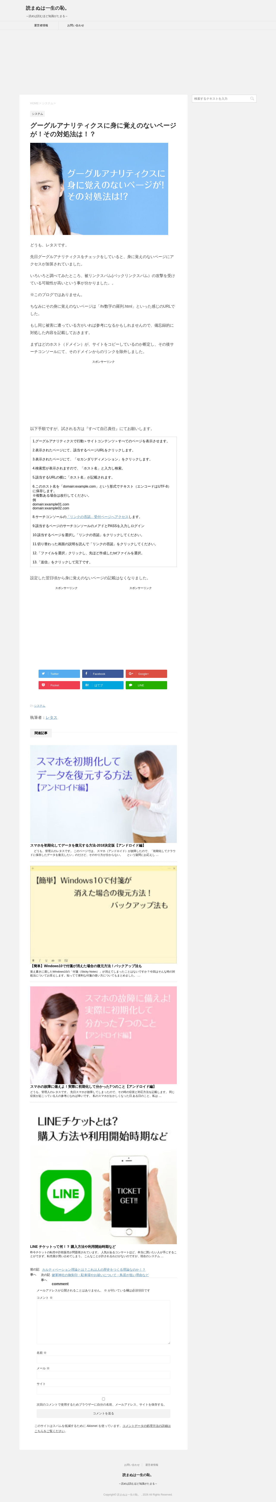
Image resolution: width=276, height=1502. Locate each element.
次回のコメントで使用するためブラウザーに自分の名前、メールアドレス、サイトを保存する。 (101, 1404)
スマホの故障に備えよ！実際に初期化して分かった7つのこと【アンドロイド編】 (93, 1086)
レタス (51, 717)
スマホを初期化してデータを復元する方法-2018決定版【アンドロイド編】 (88, 845)
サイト (41, 1383)
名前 (42, 1352)
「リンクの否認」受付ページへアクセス (97, 517)
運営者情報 (41, 25)
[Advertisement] (138, 62)
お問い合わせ (75, 25)
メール (43, 1368)
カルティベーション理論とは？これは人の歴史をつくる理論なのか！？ (94, 1269)
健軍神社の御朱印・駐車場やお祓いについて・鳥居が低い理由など (100, 1275)
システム (39, 705)
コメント (45, 1297)
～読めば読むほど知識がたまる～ (138, 1483)
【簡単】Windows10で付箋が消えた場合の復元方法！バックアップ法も (86, 966)
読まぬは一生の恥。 (47, 8)
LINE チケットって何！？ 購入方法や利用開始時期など (73, 1247)
